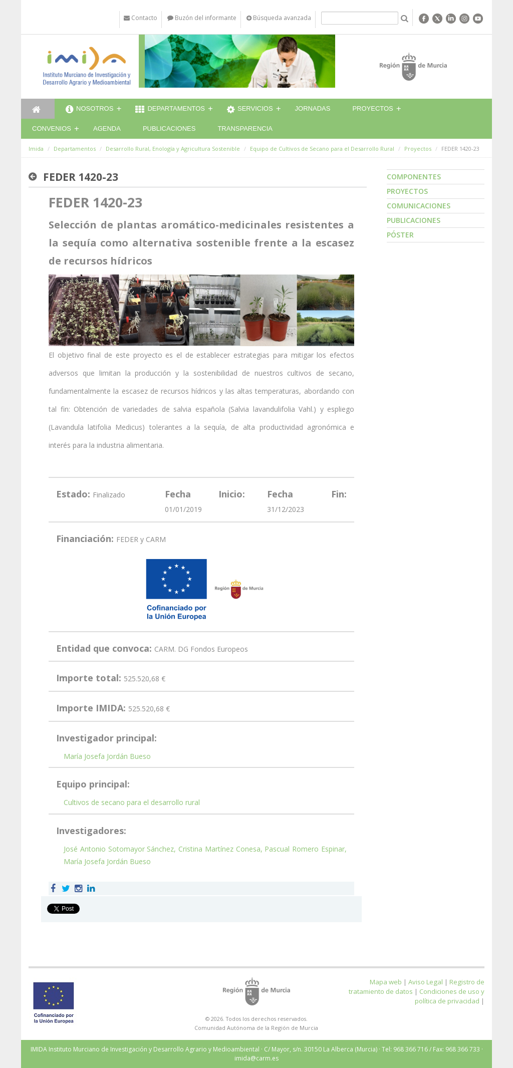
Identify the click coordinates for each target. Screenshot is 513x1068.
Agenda (107, 128)
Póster (400, 234)
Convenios (51, 128)
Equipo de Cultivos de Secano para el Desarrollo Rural (322, 148)
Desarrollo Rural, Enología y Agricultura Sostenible (173, 148)
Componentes (414, 176)
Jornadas (313, 108)
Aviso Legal (425, 981)
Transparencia (245, 128)
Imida (36, 148)
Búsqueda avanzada (278, 18)
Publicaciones (169, 128)
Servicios (250, 110)
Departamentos (170, 110)
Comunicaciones (418, 205)
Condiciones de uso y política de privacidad (449, 996)
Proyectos (372, 108)
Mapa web (386, 981)
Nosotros (89, 110)
